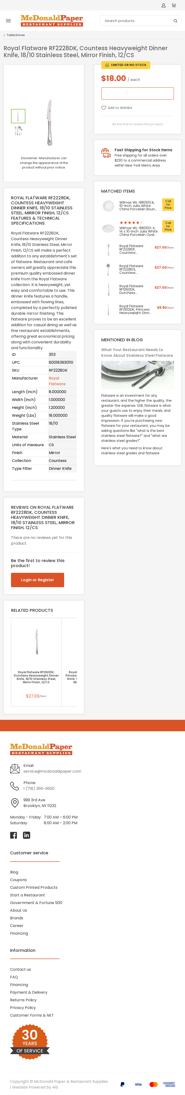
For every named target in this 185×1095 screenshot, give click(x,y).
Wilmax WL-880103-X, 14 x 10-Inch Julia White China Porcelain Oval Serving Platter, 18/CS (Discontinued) (138, 231)
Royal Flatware (57, 381)
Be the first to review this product (137, 124)
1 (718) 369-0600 (39, 788)
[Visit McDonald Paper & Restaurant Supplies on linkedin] (26, 835)
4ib (55, 1087)
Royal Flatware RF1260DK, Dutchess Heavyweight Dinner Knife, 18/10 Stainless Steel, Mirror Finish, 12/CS (36, 677)
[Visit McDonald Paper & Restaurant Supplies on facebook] (13, 835)
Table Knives (16, 35)
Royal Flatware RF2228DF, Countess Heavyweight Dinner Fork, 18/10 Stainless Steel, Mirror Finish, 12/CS (134, 249)
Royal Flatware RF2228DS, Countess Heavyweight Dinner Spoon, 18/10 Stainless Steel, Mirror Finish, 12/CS (134, 269)
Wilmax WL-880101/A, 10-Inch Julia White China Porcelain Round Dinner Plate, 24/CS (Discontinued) (138, 206)
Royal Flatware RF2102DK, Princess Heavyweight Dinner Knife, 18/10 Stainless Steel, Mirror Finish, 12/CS (136, 309)
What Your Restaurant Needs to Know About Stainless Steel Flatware (137, 352)
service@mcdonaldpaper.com (52, 771)
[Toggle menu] (8, 20)
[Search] (140, 20)
